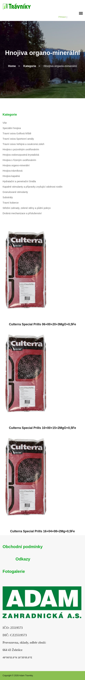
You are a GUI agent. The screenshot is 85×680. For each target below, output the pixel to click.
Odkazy (23, 559)
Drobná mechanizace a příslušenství (22, 213)
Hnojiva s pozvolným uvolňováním (21, 149)
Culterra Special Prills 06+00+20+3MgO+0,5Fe (42, 324)
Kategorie (29, 66)
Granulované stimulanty (15, 192)
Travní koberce (11, 202)
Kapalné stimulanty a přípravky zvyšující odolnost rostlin (32, 186)
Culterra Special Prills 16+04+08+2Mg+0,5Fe (42, 531)
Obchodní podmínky (23, 546)
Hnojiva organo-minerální (16, 165)
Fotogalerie (14, 571)
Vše (5, 122)
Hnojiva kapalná (11, 176)
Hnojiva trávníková (12, 170)
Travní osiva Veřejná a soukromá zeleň (23, 144)
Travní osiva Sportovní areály (18, 138)
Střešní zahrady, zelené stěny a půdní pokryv (27, 208)
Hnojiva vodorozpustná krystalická (21, 154)
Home (12, 66)
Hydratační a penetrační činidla (19, 181)
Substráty (8, 197)
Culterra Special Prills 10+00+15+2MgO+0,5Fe (42, 428)
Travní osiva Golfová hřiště (17, 133)
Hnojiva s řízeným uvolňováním (19, 160)
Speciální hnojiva (12, 128)
